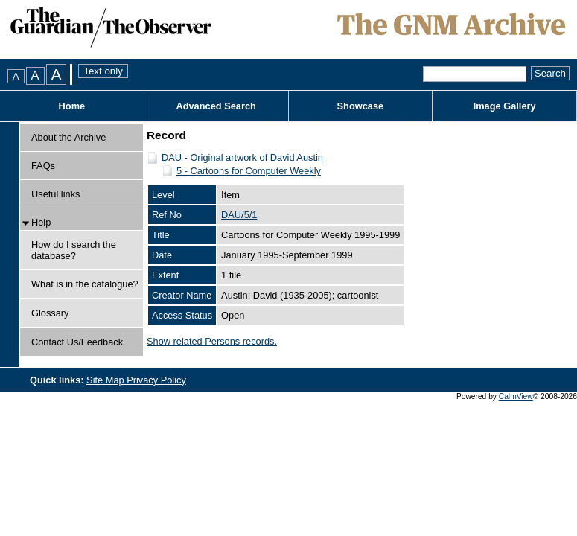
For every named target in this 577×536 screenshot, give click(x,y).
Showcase (360, 106)
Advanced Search (215, 106)
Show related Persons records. (212, 341)
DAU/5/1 (239, 214)
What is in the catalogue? (84, 284)
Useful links (55, 194)
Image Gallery (505, 106)
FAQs (43, 165)
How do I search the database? (73, 250)
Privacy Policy (156, 380)
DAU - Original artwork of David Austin (242, 157)
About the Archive (68, 137)
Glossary (50, 313)
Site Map (106, 380)
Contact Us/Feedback (77, 342)
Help (41, 222)
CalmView (516, 396)
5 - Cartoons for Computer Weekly (248, 170)
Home (72, 106)
